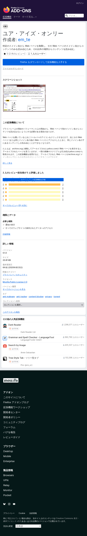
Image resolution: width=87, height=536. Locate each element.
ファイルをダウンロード (13, 68)
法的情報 (33, 513)
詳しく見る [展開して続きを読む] (7, 163)
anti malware (9, 296)
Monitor (7, 490)
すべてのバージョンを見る (14, 289)
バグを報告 (9, 432)
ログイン (80, 3)
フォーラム (9, 427)
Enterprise (8, 461)
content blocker (36, 296)
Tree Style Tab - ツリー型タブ (23, 358)
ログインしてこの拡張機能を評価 (33, 180)
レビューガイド (11, 437)
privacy (48, 296)
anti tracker (21, 296)
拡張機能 (7, 16)
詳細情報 (6, 234)
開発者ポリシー (11, 417)
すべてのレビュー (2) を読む (15, 205)
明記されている (14, 518)
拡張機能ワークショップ (16, 407)
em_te (24, 39)
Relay (6, 485)
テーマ (17, 16)
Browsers (8, 475)
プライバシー (9, 513)
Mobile (7, 456)
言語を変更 (8, 526)
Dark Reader (14, 325)
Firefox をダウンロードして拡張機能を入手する (43, 62)
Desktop (8, 451)
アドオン (8, 392)
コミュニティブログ (14, 422)
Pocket (7, 495)
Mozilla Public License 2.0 (15, 282)
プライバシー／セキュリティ (15, 275)
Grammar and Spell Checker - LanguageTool (31, 337)
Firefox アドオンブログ (16, 402)
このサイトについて (14, 397)
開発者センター (11, 412)
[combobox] (74, 15)
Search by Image (17, 345)
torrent (57, 296)
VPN (5, 480)
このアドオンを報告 (11, 312)
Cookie (22, 513)
